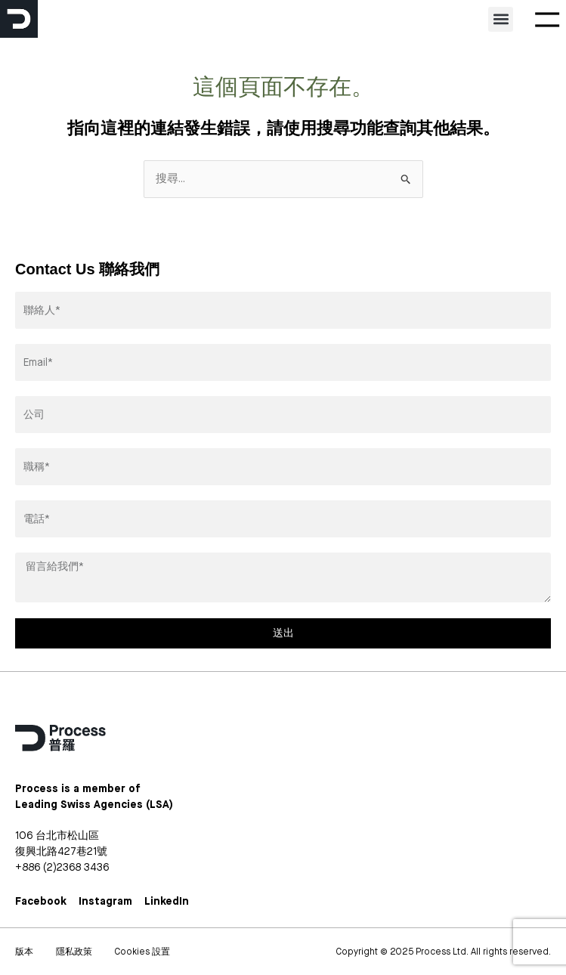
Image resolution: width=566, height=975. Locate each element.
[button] (500, 19)
